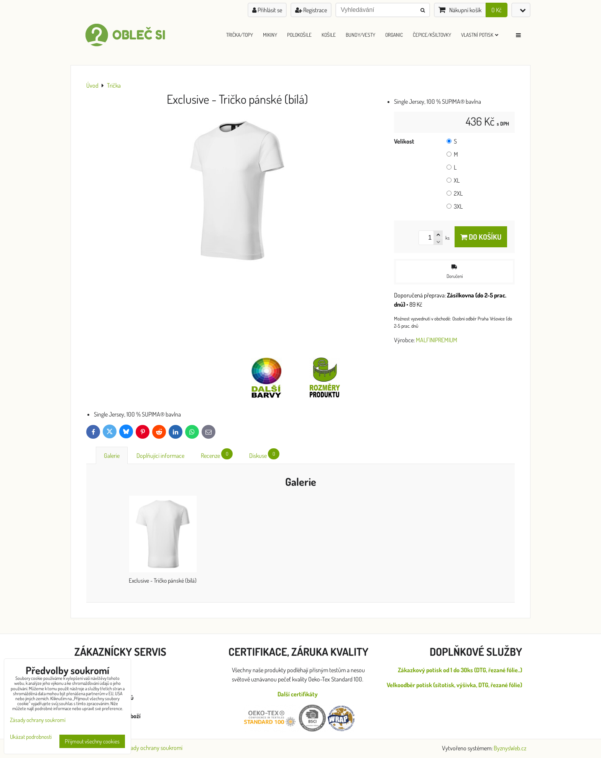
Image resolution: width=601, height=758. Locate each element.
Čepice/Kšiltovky (432, 34)
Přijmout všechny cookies (92, 741)
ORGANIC (394, 34)
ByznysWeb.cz (510, 748)
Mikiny (270, 34)
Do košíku (480, 237)
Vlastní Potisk (479, 34)
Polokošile (299, 34)
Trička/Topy (239, 34)
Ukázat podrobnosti (31, 737)
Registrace (311, 10)
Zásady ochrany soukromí (152, 747)
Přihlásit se (267, 10)
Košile (329, 34)
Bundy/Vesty (360, 34)
